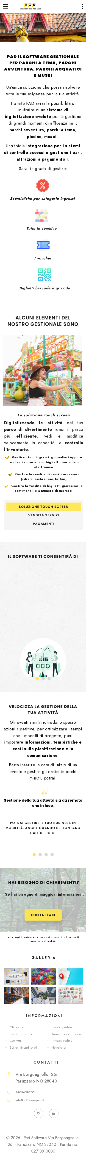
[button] (37, 678)
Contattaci (43, 923)
